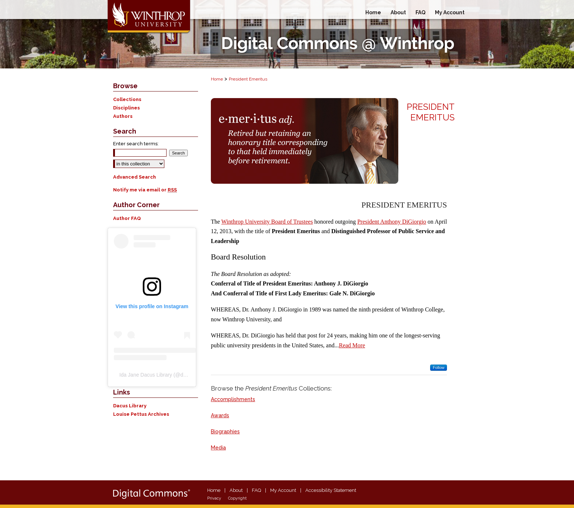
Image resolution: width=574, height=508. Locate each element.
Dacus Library (129, 405)
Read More (352, 345)
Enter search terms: (136, 143)
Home (217, 79)
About (236, 490)
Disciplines (126, 108)
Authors (123, 116)
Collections (127, 99)
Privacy (214, 498)
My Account (283, 490)
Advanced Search (134, 177)
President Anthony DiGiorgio (391, 221)
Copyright (237, 498)
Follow (438, 367)
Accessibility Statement (330, 490)
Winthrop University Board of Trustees (267, 221)
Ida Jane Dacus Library (145, 375)
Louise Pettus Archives (141, 414)
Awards (220, 415)
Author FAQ (127, 218)
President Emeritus (248, 79)
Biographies (225, 431)
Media (218, 448)
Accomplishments (233, 399)
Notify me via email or (145, 190)
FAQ (256, 490)
